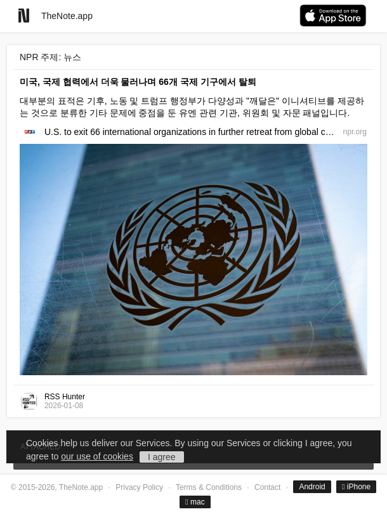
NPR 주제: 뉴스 (50, 57)
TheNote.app (67, 16)
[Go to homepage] (24, 15)
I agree (162, 457)
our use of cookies (97, 456)
